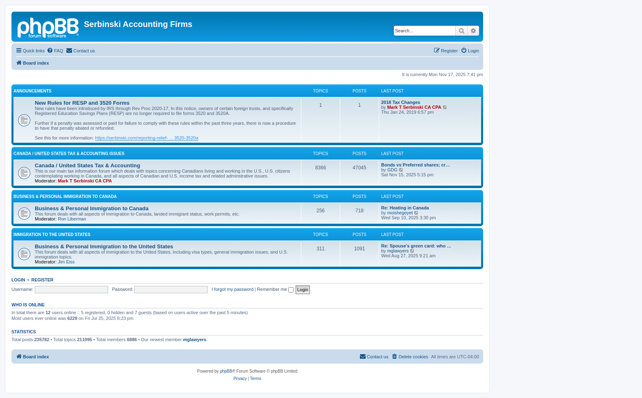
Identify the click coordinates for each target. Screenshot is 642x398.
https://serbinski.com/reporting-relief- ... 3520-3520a (146, 137)
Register (43, 279)
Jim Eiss (66, 261)
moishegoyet (400, 212)
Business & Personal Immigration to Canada (65, 196)
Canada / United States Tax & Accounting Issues (69, 153)
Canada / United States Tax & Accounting (87, 165)
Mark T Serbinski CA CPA (414, 107)
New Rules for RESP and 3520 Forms (82, 103)
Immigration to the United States (52, 234)
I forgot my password (232, 289)
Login (18, 279)
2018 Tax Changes (400, 102)
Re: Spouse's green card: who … (416, 245)
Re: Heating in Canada (405, 207)
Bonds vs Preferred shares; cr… (415, 164)
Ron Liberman (72, 218)
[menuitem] (55, 51)
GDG (392, 169)
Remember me (275, 289)
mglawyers (398, 250)
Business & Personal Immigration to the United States (104, 246)
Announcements (33, 91)
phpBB (226, 371)
